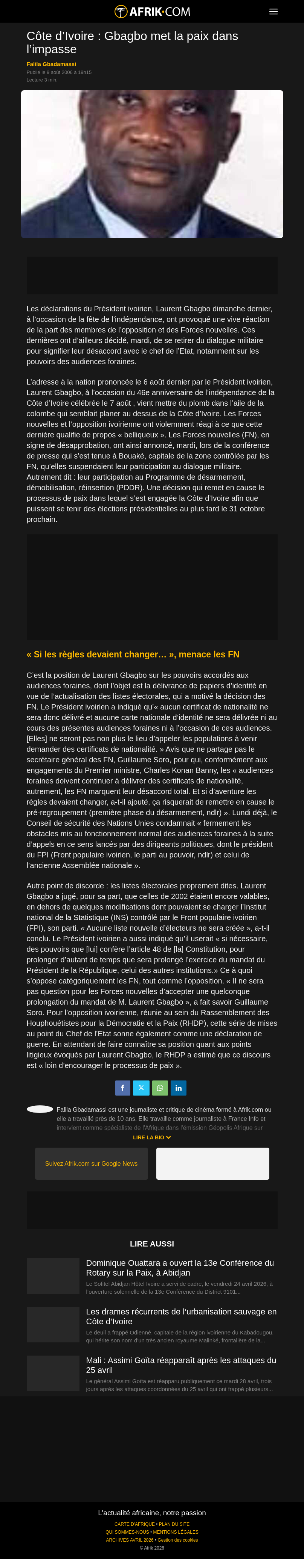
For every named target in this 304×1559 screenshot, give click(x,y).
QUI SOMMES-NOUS (127, 1532)
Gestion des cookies (177, 1540)
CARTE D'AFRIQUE (135, 1524)
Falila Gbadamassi (51, 64)
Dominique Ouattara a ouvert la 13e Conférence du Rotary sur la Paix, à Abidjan (180, 1267)
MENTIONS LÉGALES (176, 1532)
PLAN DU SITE (174, 1524)
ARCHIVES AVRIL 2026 (129, 1540)
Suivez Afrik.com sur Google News (91, 1163)
